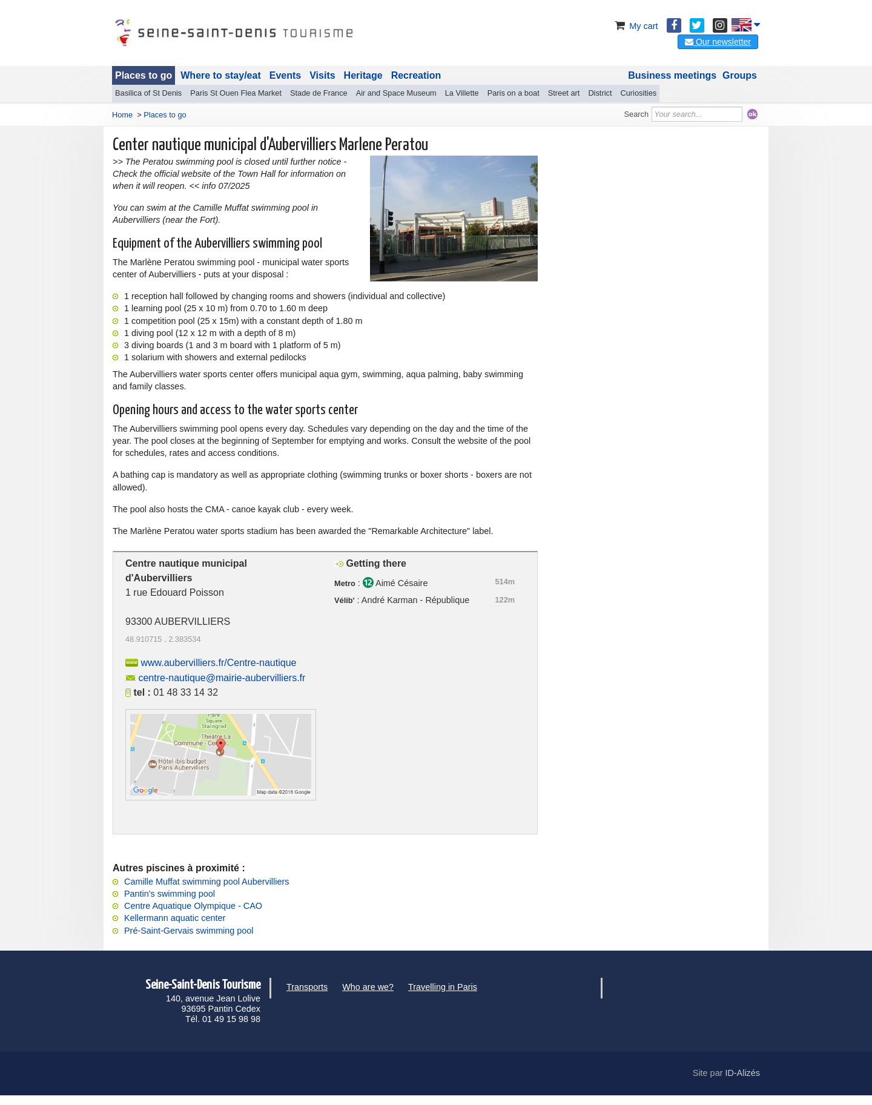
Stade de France (319, 92)
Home (122, 114)
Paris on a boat (513, 92)
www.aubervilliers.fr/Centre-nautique (218, 663)
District (600, 92)
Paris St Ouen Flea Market (236, 92)
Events (285, 75)
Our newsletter (718, 42)
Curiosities (638, 92)
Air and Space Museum (396, 92)
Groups (739, 75)
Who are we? (368, 987)
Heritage (363, 75)
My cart (635, 26)
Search (636, 114)
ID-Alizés (742, 1073)
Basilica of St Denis (148, 92)
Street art (564, 92)
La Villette (462, 92)
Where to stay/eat (220, 75)
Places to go (143, 75)
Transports (307, 987)
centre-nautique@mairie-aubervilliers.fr (221, 678)
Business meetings (672, 75)
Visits (322, 75)
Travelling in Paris (442, 987)
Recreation (416, 75)
